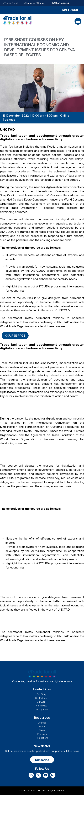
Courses (42, 722)
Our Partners (41, 698)
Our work (41, 702)
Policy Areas (42, 709)
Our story (41, 694)
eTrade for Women (34, 3)
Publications (42, 738)
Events (42, 726)
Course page (15, 335)
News (42, 730)
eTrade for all (10, 3)
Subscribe (42, 760)
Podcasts (42, 734)
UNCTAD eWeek (60, 3)
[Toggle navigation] (78, 21)
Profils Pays (41, 705)
